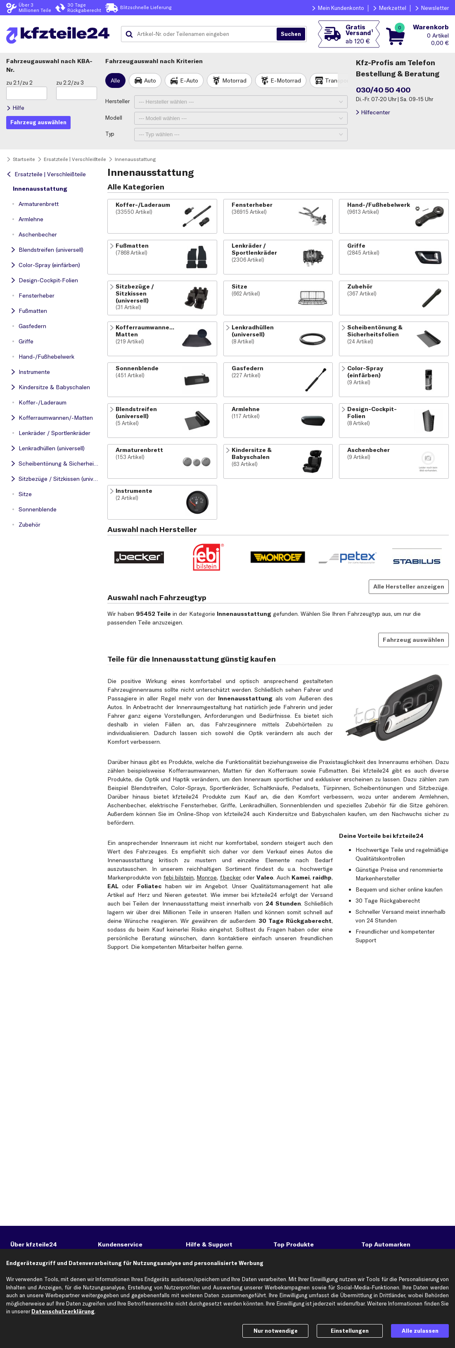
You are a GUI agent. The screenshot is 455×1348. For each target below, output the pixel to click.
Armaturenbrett (39, 204)
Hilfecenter (375, 112)
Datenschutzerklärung (63, 1311)
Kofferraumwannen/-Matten (56, 417)
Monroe (207, 877)
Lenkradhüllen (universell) (52, 448)
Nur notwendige (276, 1330)
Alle (115, 80)
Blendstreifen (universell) (51, 249)
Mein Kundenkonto (341, 8)
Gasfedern (32, 326)
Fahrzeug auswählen (413, 639)
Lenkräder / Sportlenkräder (54, 433)
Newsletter (435, 8)
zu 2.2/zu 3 (70, 82)
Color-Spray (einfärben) (49, 265)
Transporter (340, 80)
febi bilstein (179, 877)
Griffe (26, 341)
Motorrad (234, 80)
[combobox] (202, 34)
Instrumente (34, 372)
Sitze (25, 494)
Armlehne (31, 219)
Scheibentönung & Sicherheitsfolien (60, 463)
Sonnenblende (38, 509)
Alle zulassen (420, 1330)
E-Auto (189, 80)
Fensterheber (37, 295)
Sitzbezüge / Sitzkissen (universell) (60, 478)
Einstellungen (350, 1330)
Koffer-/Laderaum (42, 402)
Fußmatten (33, 311)
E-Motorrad (285, 80)
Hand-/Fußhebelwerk (46, 356)
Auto (150, 80)
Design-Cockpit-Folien (48, 280)
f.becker (230, 877)
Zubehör (29, 524)
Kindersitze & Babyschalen (54, 387)
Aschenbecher (38, 234)
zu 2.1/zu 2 (19, 82)
